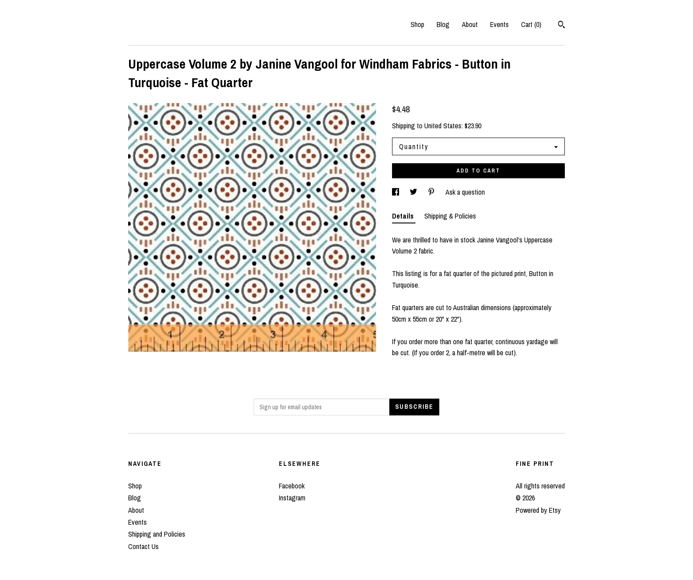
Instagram (292, 498)
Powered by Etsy (538, 510)
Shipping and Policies (156, 534)
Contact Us (143, 546)
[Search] (561, 26)
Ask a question (465, 192)
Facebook (292, 486)
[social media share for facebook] (396, 192)
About (470, 24)
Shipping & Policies (450, 216)
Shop (417, 24)
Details (403, 216)
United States (442, 126)
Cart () (531, 24)
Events (499, 24)
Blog (443, 24)
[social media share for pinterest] (432, 192)
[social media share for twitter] (414, 192)
